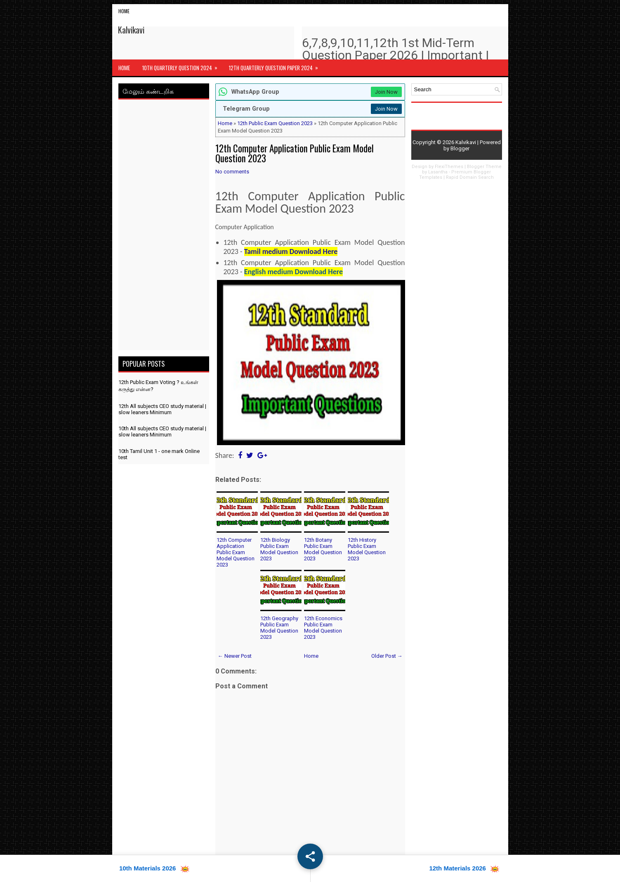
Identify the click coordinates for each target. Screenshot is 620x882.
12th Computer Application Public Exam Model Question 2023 (294, 153)
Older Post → (387, 656)
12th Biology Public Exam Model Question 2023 (279, 549)
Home (124, 10)
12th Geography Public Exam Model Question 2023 (279, 627)
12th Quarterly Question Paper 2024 (276, 65)
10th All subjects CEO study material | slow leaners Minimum (162, 431)
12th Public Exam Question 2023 (275, 123)
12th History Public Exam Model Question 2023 (367, 549)
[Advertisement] (163, 226)
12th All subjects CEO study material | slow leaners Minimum (162, 409)
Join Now (386, 92)
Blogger (459, 148)
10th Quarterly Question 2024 (182, 65)
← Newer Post (235, 656)
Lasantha (438, 172)
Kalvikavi (131, 30)
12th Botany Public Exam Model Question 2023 (323, 549)
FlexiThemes (449, 166)
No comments (232, 171)
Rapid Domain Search (470, 177)
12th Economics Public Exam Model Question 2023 (323, 627)
